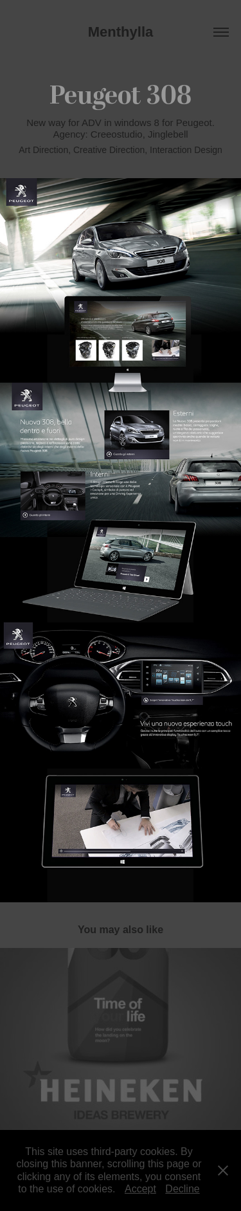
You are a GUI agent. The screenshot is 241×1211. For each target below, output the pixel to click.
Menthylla (120, 32)
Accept (140, 1188)
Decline (182, 1188)
